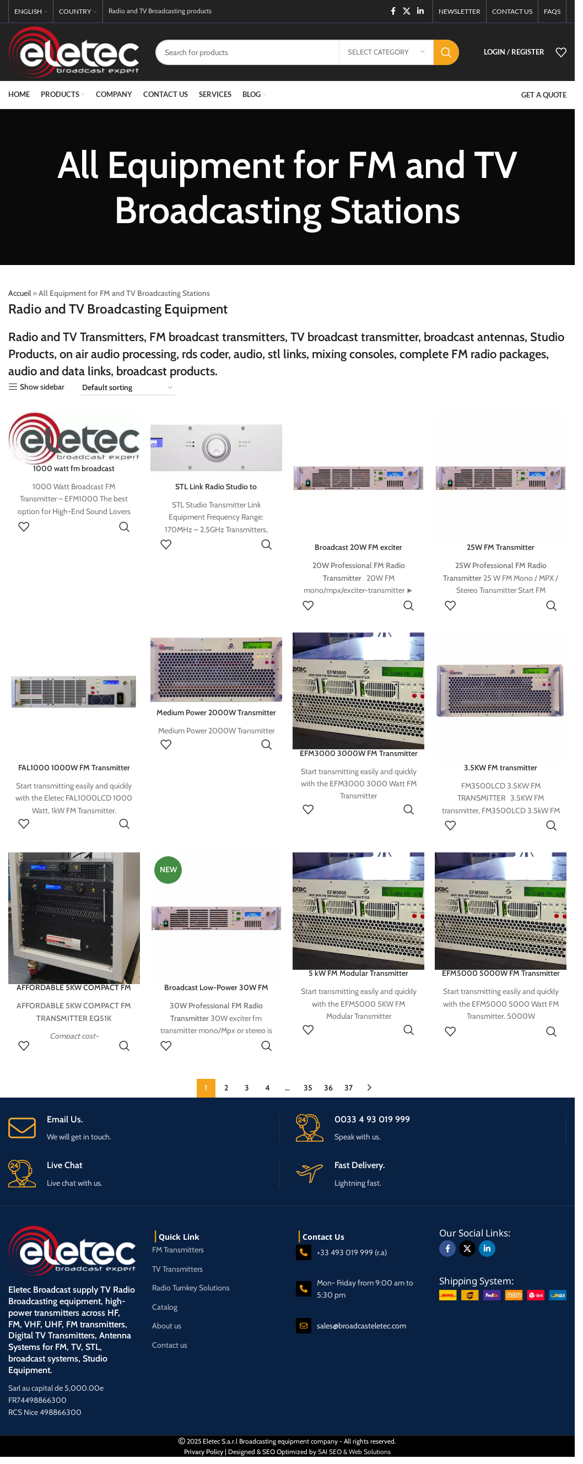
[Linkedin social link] (420, 11)
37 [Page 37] (348, 1088)
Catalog (164, 1307)
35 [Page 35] (308, 1088)
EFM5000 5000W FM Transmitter (501, 973)
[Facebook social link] (393, 11)
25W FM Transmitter (501, 547)
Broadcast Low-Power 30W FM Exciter (216, 992)
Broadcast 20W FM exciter (358, 547)
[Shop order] (128, 388)
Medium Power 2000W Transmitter (216, 712)
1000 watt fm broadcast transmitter (74, 473)
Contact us (169, 1345)
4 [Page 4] (267, 1088)
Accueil (19, 293)
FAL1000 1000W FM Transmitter (74, 767)
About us (166, 1326)
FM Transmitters (178, 1250)
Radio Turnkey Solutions (191, 1288)
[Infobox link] (143, 1128)
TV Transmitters (177, 1269)
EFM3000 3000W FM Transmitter (359, 753)
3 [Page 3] (247, 1088)
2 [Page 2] (226, 1088)
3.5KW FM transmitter (500, 767)
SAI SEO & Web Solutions (354, 1451)
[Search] (307, 52)
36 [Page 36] (328, 1088)
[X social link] (407, 11)
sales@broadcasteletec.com (361, 1326)
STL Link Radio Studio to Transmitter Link (216, 492)
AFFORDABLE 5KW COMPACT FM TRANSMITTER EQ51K (74, 992)
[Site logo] (73, 51)
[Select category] (386, 52)
